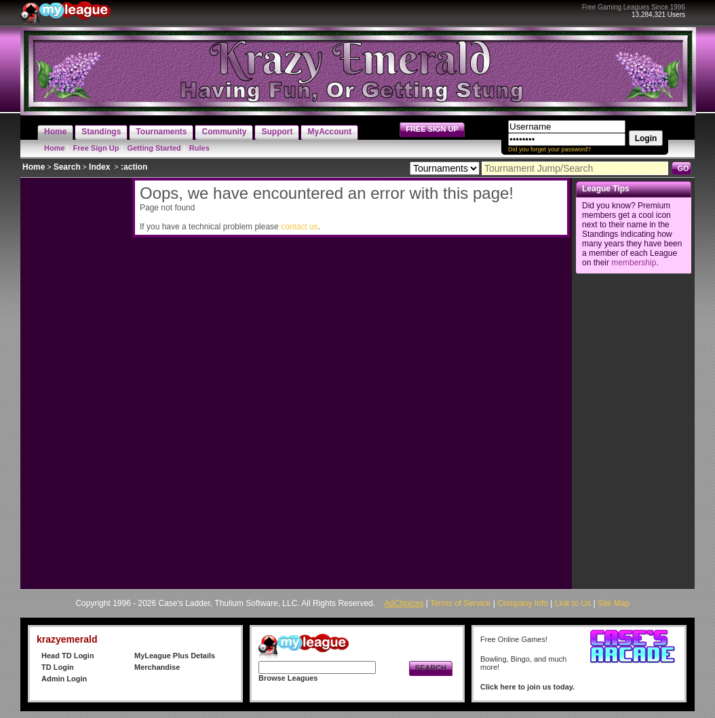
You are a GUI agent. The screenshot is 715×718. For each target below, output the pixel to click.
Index (99, 167)
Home (54, 148)
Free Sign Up (96, 148)
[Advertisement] (74, 381)
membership (633, 262)
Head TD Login (67, 655)
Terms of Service (460, 603)
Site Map (614, 603)
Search (67, 167)
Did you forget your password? (549, 149)
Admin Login (64, 679)
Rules (199, 148)
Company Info (522, 603)
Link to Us (573, 603)
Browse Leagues (287, 678)
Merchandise (157, 667)
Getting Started (153, 148)
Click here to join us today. (527, 687)
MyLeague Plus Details (174, 655)
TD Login (57, 667)
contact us (299, 226)
